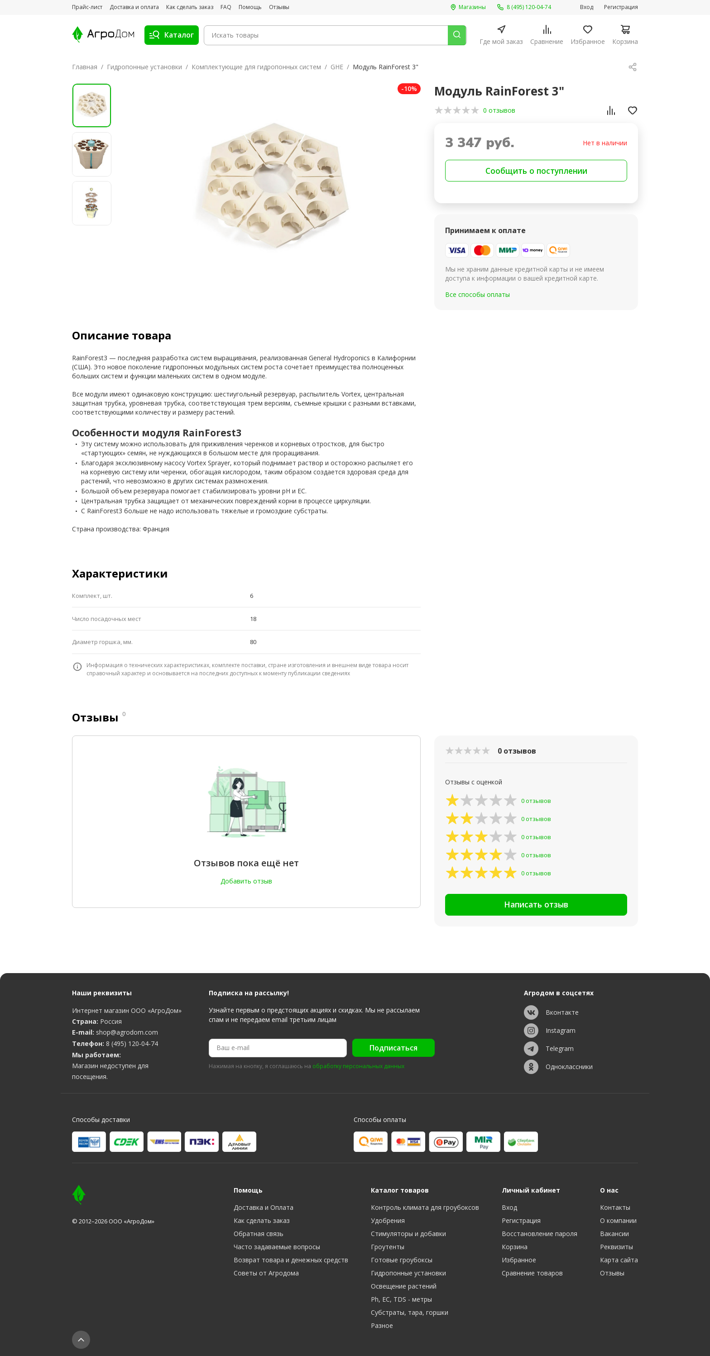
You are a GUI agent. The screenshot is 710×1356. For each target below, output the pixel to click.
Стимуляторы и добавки (408, 1233)
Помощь (250, 7)
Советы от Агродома (266, 1273)
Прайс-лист (87, 7)
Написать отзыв (536, 906)
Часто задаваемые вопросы (277, 1246)
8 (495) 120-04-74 (132, 1043)
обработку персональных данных (358, 1066)
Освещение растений (404, 1286)
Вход (586, 7)
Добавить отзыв (246, 881)
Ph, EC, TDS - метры (401, 1299)
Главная (84, 66)
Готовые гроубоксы (401, 1260)
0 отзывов (499, 110)
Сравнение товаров (532, 1273)
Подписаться (393, 1048)
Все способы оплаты (477, 295)
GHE (337, 66)
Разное (382, 1325)
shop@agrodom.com (127, 1032)
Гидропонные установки (144, 66)
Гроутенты (387, 1246)
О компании (618, 1220)
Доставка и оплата (134, 7)
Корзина (515, 1246)
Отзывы (279, 7)
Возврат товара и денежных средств (291, 1260)
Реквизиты (616, 1246)
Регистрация (621, 7)
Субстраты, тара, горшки (409, 1312)
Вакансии (614, 1233)
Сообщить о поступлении (536, 171)
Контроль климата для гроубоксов (425, 1207)
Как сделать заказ (189, 7)
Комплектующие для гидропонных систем (256, 66)
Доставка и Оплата (263, 1207)
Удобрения (388, 1220)
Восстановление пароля (539, 1233)
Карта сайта (619, 1260)
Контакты (615, 1207)
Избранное (519, 1260)
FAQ (226, 7)
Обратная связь (258, 1233)
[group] (272, 190)
